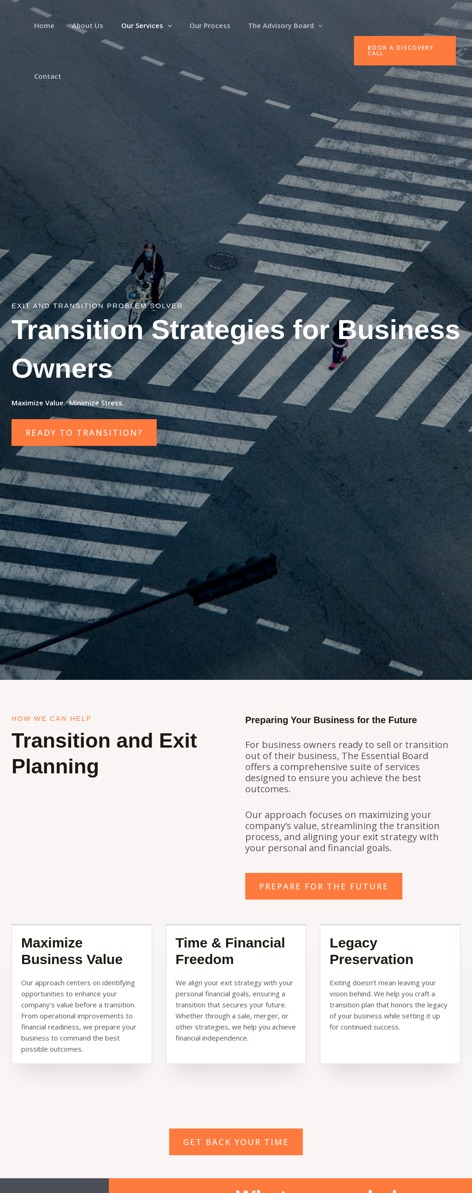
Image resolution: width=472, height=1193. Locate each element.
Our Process (196, 25)
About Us (82, 25)
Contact (45, 76)
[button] (157, 25)
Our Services (137, 25)
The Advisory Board (268, 25)
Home (42, 25)
